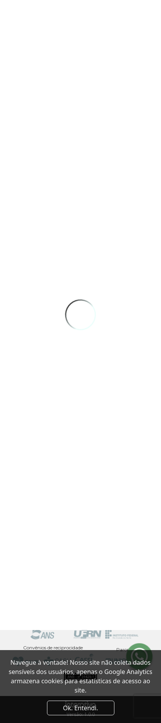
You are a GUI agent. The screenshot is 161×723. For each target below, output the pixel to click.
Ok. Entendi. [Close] (80, 708)
